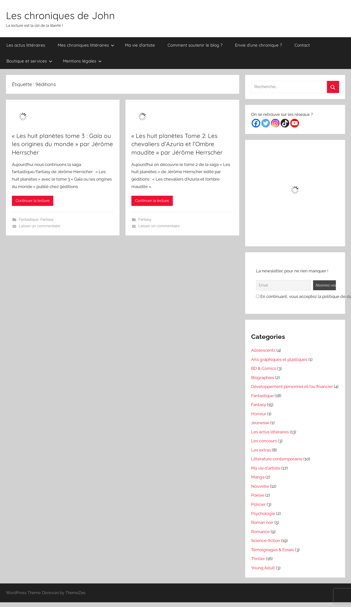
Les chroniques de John (60, 15)
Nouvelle (260, 486)
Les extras (261, 449)
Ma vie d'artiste (265, 468)
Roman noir (262, 522)
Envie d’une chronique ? (258, 45)
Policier (258, 504)
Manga (257, 477)
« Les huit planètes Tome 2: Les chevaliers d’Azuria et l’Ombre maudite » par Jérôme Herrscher (177, 144)
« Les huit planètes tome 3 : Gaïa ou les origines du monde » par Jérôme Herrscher (62, 144)
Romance (260, 531)
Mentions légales (82, 61)
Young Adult (263, 567)
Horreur (258, 413)
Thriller (258, 558)
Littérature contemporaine (276, 458)
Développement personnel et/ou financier (292, 386)
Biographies (262, 377)
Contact (302, 45)
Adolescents (263, 350)
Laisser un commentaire (39, 226)
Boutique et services (29, 61)
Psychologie (263, 513)
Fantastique (29, 219)
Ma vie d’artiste (140, 45)
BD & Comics (263, 368)
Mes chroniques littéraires (86, 45)
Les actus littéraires (25, 45)
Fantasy (47, 219)
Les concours (264, 440)
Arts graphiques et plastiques (279, 359)
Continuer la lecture (33, 200)
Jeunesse (260, 422)
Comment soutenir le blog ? (195, 45)
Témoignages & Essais (272, 549)
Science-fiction (265, 540)
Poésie (257, 495)
